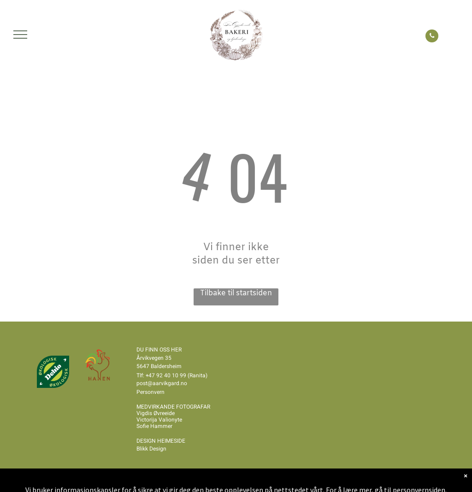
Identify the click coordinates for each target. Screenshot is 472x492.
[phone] (431, 37)
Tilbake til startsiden (236, 293)
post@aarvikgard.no (161, 383)
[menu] (20, 35)
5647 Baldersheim (159, 366)
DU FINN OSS (153, 350)
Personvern (150, 392)
